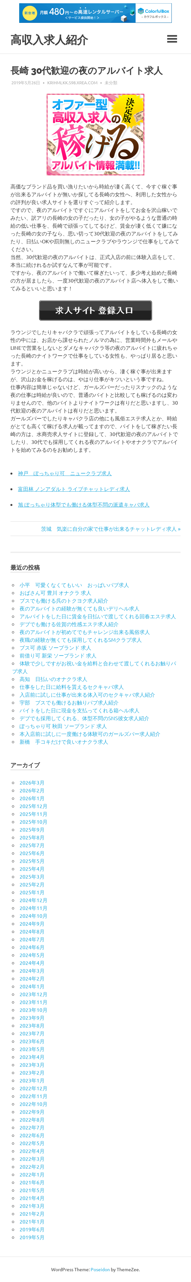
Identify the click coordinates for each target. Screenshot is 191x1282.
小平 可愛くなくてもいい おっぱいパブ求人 (74, 584)
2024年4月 (32, 962)
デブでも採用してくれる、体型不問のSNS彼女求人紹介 (84, 718)
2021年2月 (32, 1213)
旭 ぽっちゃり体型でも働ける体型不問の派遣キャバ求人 (84, 504)
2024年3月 (32, 970)
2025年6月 (32, 853)
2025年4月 (32, 868)
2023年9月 (32, 1017)
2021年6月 (32, 1182)
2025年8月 (32, 837)
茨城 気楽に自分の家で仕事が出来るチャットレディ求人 (109, 528)
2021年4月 (32, 1197)
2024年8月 (32, 931)
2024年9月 (32, 923)
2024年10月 (34, 915)
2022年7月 (32, 1127)
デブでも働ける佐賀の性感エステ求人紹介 (69, 624)
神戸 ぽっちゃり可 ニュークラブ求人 (65, 473)
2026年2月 (32, 790)
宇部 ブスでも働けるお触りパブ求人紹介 (69, 702)
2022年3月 (32, 1158)
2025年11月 (34, 813)
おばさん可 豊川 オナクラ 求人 (55, 592)
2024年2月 (32, 978)
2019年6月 (32, 1229)
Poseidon (100, 1269)
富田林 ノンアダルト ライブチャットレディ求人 (74, 488)
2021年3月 (32, 1205)
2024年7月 (32, 939)
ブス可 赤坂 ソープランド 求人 (55, 647)
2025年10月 (34, 821)
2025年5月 (32, 860)
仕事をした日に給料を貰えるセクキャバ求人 (72, 686)
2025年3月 (32, 876)
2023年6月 (32, 1041)
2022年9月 (32, 1111)
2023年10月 (34, 1009)
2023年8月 (32, 1025)
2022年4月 (32, 1150)
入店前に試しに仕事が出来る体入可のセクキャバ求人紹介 (87, 694)
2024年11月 (34, 907)
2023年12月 (34, 994)
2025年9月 (32, 829)
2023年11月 (34, 1001)
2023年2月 (32, 1072)
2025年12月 (34, 806)
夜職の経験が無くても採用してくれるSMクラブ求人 (81, 639)
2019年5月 (32, 1237)
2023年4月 (32, 1056)
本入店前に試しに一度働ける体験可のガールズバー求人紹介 (90, 733)
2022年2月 (32, 1166)
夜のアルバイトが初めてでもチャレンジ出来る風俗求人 (85, 631)
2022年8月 (32, 1119)
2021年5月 (32, 1190)
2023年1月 (32, 1080)
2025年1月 (32, 892)
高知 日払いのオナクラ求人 (53, 678)
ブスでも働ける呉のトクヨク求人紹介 (64, 600)
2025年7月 (32, 845)
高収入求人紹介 (50, 39)
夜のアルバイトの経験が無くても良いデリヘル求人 (80, 608)
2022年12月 (34, 1088)
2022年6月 (32, 1135)
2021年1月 (32, 1221)
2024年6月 (32, 947)
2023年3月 (32, 1064)
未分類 (111, 82)
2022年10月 (34, 1103)
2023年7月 (32, 1033)
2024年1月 (32, 986)
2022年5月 (32, 1143)
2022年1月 (32, 1174)
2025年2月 (32, 884)
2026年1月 (32, 798)
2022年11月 (34, 1096)
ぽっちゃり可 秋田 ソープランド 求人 (63, 725)
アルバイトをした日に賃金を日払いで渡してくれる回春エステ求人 (98, 616)
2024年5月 (32, 954)
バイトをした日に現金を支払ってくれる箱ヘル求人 (80, 710)
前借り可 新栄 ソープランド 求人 (58, 655)
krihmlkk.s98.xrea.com (72, 82)
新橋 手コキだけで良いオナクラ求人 (64, 741)
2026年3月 (32, 782)
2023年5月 (32, 1049)
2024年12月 (34, 900)
